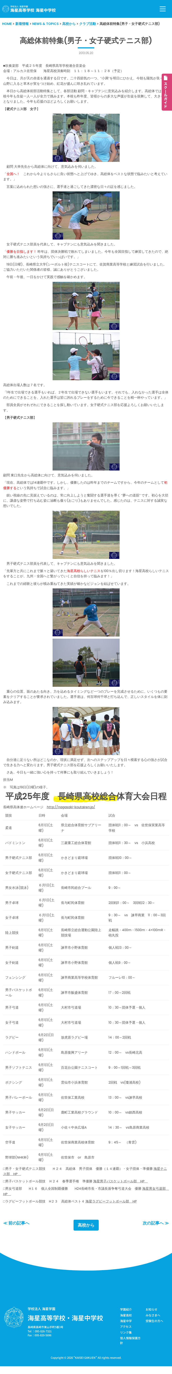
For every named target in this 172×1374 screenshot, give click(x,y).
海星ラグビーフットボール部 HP (111, 1207)
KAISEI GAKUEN (85, 1364)
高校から (86, 1232)
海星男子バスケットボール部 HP (120, 1187)
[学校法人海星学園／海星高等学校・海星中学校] (29, 9)
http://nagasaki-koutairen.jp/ (71, 810)
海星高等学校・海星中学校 (65, 1324)
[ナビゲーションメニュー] (162, 8)
